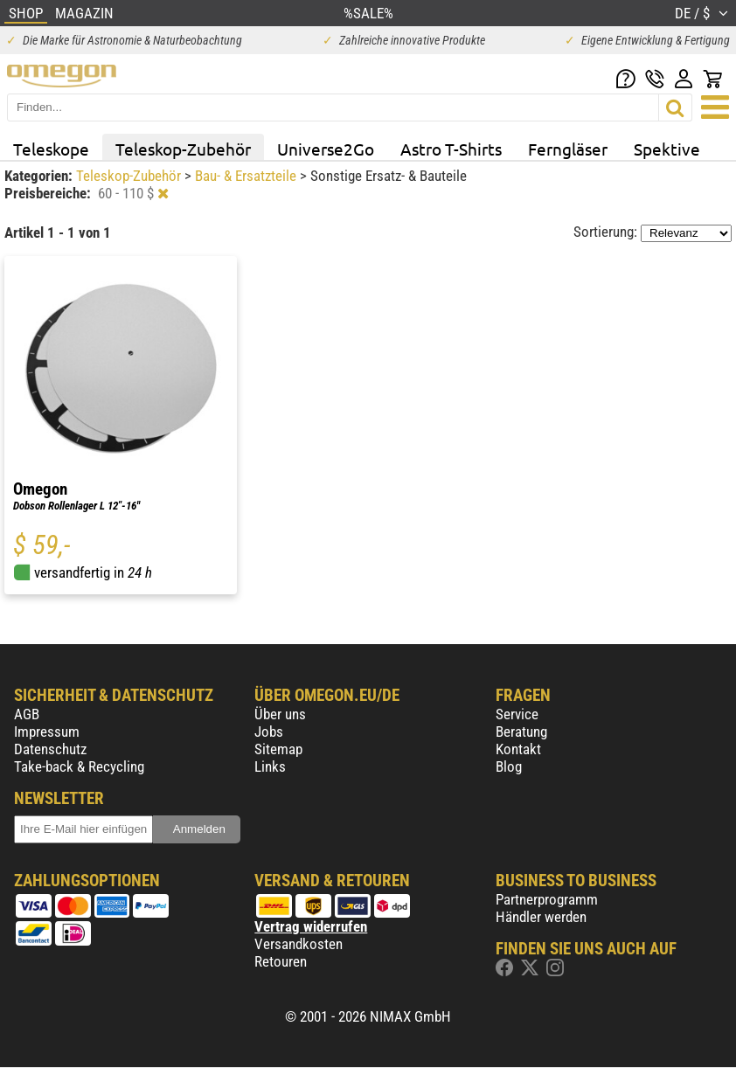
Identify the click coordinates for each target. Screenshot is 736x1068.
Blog (509, 766)
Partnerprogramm (547, 899)
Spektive (667, 148)
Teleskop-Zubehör (183, 148)
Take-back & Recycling (79, 766)
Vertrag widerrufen (310, 926)
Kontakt (518, 749)
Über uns (280, 714)
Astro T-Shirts (451, 148)
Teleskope (51, 148)
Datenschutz (50, 749)
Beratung (521, 731)
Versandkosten (298, 944)
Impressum (47, 731)
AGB (26, 714)
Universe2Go (325, 148)
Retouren (280, 961)
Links (270, 766)
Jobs (268, 731)
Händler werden (541, 917)
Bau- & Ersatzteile (247, 175)
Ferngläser (568, 148)
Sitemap (278, 749)
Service (517, 714)
